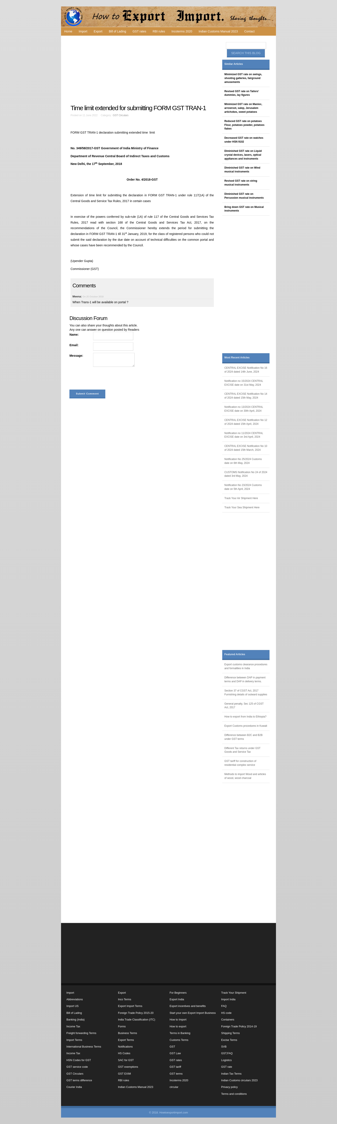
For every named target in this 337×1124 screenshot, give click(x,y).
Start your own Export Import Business (193, 1012)
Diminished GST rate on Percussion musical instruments (244, 195)
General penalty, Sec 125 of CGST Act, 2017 (244, 705)
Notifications (125, 1046)
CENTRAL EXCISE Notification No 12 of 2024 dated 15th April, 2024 (245, 422)
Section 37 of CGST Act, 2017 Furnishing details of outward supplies (245, 692)
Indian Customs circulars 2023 (239, 1080)
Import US (72, 1006)
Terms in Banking (180, 1033)
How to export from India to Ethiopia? (245, 716)
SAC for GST (126, 1060)
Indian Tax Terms (231, 1073)
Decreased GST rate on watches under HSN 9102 (243, 139)
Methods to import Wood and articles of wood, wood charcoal (245, 776)
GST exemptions (128, 1066)
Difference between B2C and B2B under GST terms (243, 737)
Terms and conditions (234, 1093)
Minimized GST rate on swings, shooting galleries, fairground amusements (243, 78)
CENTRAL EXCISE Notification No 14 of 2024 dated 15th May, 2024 (245, 395)
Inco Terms (124, 999)
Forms (122, 1026)
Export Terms (126, 1040)
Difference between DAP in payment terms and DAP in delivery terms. (244, 679)
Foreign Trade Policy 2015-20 (135, 1012)
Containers (227, 1019)
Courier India (74, 1087)
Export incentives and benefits (188, 1006)
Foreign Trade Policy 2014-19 (239, 1026)
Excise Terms (229, 1040)
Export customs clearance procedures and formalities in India (245, 666)
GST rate (226, 1066)
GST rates (139, 31)
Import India (228, 999)
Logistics (226, 1060)
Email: (73, 345)
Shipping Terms (230, 1033)
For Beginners (178, 992)
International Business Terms (83, 1046)
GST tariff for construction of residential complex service (240, 763)
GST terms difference (79, 1080)
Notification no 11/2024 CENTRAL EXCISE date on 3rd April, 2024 (243, 435)
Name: (74, 334)
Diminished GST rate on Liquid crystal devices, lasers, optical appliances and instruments (243, 154)
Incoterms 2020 (182, 31)
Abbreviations (74, 999)
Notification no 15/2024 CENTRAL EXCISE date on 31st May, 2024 (243, 382)
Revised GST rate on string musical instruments (240, 182)
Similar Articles (233, 63)
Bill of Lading (117, 31)
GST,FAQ (227, 1053)
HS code (226, 1012)
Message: (76, 355)
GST (172, 1046)
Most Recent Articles (237, 357)
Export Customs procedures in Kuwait (245, 725)
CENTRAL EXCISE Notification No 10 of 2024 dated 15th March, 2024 (245, 448)
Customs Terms (179, 1040)
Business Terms (127, 1033)
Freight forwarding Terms (81, 1033)
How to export (178, 1026)
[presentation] (102, 379)
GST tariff (175, 1066)
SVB (224, 1046)
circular (174, 1087)
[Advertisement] (142, 70)
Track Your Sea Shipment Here (241, 507)
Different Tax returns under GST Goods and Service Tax (242, 750)
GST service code (77, 1066)
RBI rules (159, 31)
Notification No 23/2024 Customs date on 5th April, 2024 (243, 487)
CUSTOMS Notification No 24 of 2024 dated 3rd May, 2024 (245, 474)
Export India (177, 999)
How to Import (178, 1019)
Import (83, 31)
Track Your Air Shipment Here (241, 498)
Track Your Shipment (233, 992)
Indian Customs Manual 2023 (218, 31)
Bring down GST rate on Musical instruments (244, 209)
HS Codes (124, 1053)
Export (98, 31)
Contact (249, 31)
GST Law (175, 1053)
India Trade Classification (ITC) (136, 1019)
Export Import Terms (130, 1006)
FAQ (224, 1006)
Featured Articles (234, 654)
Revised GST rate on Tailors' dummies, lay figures (241, 93)
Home (68, 31)
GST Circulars (120, 115)
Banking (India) (75, 1019)
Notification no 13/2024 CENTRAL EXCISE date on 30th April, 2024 (243, 408)
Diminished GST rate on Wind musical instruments (242, 169)
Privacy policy (229, 1087)
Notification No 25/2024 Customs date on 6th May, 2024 (243, 461)
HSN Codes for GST (78, 1060)
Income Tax (73, 1026)
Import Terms (74, 1040)
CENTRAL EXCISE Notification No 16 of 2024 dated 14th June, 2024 (245, 369)
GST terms (176, 1073)
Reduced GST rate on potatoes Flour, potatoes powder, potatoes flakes (244, 125)
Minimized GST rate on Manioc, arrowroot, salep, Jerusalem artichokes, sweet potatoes (243, 108)
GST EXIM (124, 1073)
